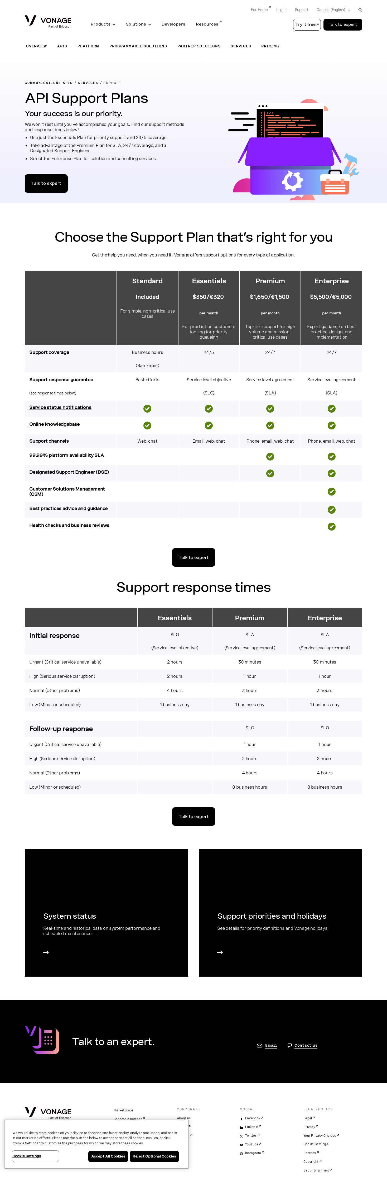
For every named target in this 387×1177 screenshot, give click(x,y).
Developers (174, 24)
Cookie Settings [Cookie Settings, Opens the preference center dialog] (26, 1156)
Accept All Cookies (108, 1156)
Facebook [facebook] (252, 1118)
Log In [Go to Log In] (281, 10)
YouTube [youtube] (251, 1144)
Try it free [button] (306, 24)
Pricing (270, 46)
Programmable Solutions (138, 46)
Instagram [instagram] (253, 1153)
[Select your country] (331, 10)
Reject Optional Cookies (154, 1156)
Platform (88, 46)
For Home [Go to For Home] (259, 10)
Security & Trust (316, 1170)
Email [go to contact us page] (271, 1045)
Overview (36, 46)
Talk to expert (46, 183)
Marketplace (123, 1110)
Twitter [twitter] (251, 1136)
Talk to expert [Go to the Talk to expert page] (343, 24)
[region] (96, 1144)
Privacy (309, 1127)
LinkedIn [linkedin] (251, 1127)
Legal (307, 1118)
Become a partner (128, 1119)
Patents (309, 1153)
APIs (62, 46)
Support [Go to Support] (301, 10)
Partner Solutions (199, 46)
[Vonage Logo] (48, 22)
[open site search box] (360, 10)
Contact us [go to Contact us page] (306, 1045)
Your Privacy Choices (319, 1136)
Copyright (310, 1162)
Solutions (136, 24)
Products (100, 24)
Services (241, 46)
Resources (207, 24)
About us (184, 1118)
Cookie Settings (315, 1144)
